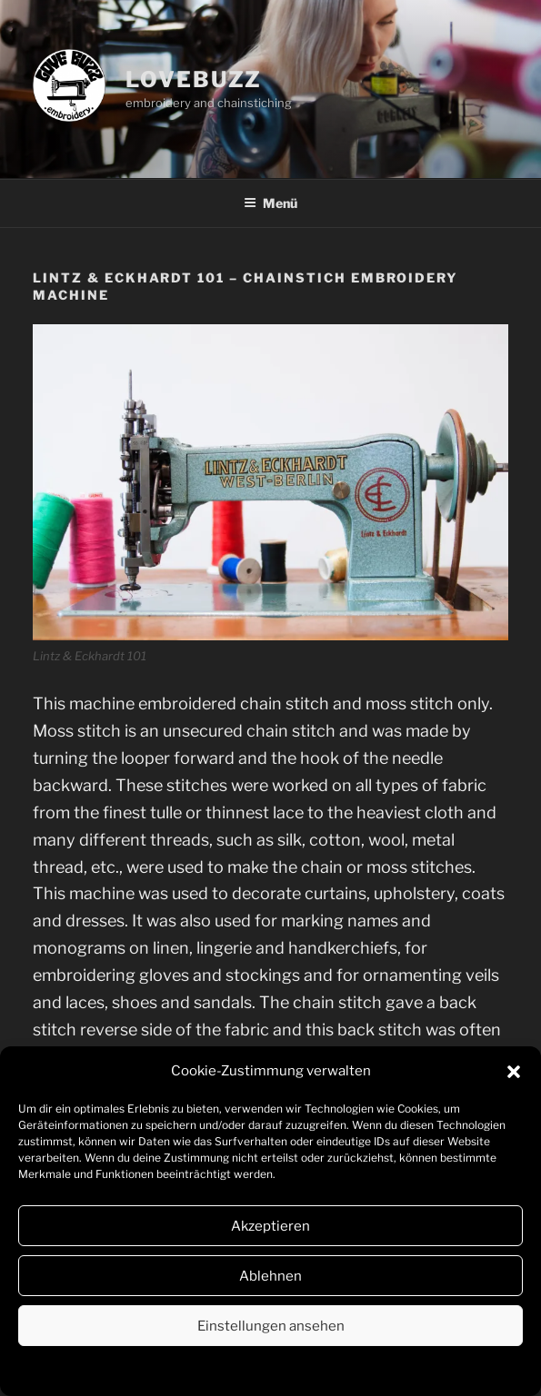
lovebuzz (193, 79)
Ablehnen (270, 1276)
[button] (514, 1072)
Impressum (337, 1370)
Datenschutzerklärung (242, 1370)
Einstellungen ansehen (271, 1326)
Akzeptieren (270, 1226)
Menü (270, 203)
